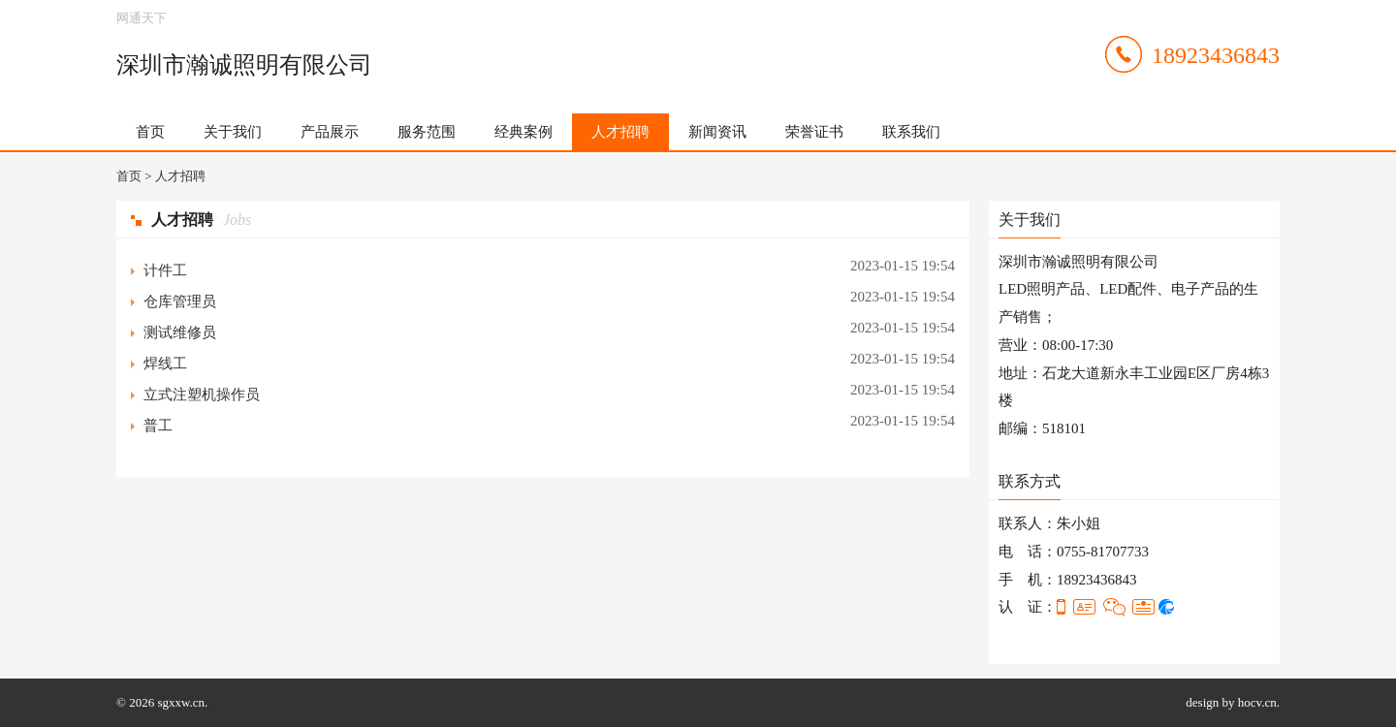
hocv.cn (1257, 702)
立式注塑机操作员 (201, 394)
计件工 (165, 270)
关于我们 (233, 132)
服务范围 (426, 132)
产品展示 (330, 132)
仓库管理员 (179, 301)
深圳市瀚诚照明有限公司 (244, 65)
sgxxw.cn (181, 702)
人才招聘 (620, 132)
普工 (158, 425)
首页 (150, 132)
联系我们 (911, 132)
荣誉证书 (814, 132)
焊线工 (165, 363)
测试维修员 (179, 332)
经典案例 (523, 132)
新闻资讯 (717, 132)
